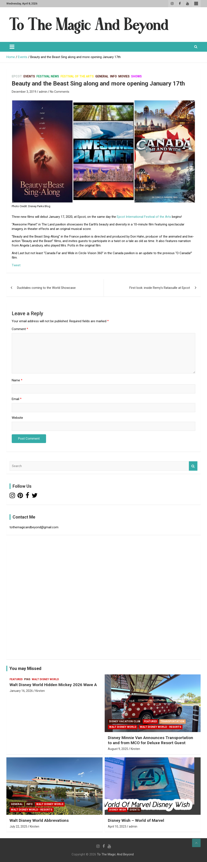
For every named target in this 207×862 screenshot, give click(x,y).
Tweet (16, 265)
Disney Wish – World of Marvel (136, 820)
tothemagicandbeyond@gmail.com (34, 527)
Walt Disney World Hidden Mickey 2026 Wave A (53, 684)
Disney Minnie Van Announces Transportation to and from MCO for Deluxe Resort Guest (150, 740)
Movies (124, 76)
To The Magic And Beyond (115, 854)
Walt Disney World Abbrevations (39, 820)
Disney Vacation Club (124, 721)
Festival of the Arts (77, 76)
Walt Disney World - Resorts (160, 726)
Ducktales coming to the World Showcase (46, 288)
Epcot (17, 76)
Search (193, 466)
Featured (16, 679)
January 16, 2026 (21, 690)
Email (17, 399)
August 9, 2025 (118, 749)
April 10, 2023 (117, 826)
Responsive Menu (196, 3)
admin (43, 91)
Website (17, 418)
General (102, 76)
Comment (20, 329)
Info (113, 76)
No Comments (59, 91)
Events (29, 76)
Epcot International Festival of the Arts (144, 217)
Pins (27, 679)
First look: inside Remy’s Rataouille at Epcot (159, 288)
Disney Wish (117, 809)
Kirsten (40, 690)
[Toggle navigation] (11, 47)
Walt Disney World (45, 679)
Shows (136, 76)
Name (17, 380)
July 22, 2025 (18, 826)
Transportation (172, 721)
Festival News (47, 76)
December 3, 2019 (24, 91)
